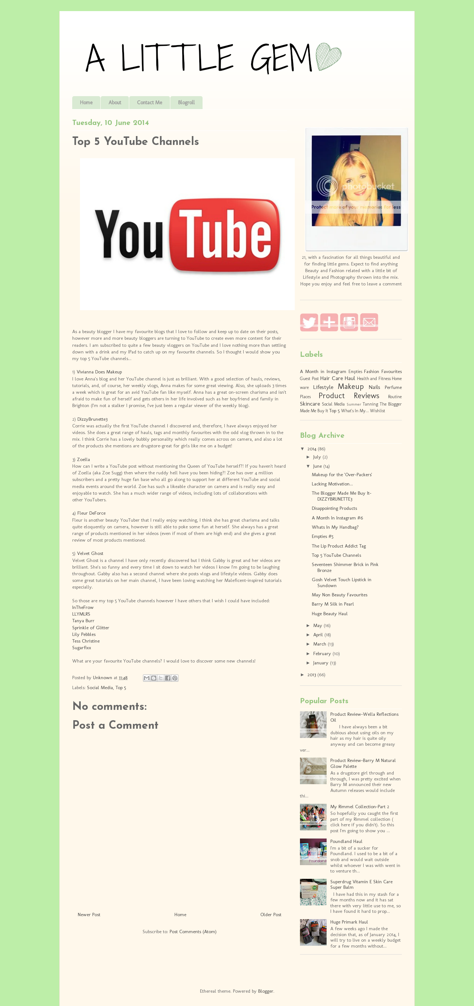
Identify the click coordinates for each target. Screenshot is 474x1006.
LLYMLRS (81, 614)
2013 (312, 674)
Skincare (310, 403)
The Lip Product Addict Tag (339, 546)
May (318, 625)
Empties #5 (322, 536)
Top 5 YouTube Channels (336, 555)
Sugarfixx (81, 647)
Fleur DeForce (91, 513)
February (323, 653)
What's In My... (355, 410)
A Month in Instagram (323, 371)
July (318, 457)
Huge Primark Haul (349, 922)
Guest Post (309, 378)
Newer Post (89, 914)
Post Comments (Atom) (193, 931)
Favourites (391, 371)
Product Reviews (348, 395)
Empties (355, 371)
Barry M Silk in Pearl (333, 604)
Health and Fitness (374, 378)
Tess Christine (86, 641)
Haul (349, 378)
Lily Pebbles (84, 634)
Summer (354, 404)
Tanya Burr (83, 620)
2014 (312, 448)
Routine (395, 396)
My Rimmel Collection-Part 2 (359, 806)
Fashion (371, 371)
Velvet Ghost (90, 553)
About (115, 102)
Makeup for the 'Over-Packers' (342, 474)
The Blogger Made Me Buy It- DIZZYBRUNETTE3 (341, 496)
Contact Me (149, 102)
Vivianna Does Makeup (99, 372)
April (318, 634)
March (320, 644)
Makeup (351, 386)
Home (86, 102)
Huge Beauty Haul (330, 613)
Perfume (393, 387)
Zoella (83, 459)
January (321, 662)
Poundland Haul (346, 841)
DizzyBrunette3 (92, 419)
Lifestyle (323, 386)
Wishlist (377, 410)
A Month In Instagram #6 (337, 518)
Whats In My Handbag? (335, 527)
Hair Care (331, 378)
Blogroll (186, 102)
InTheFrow (83, 607)
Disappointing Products (334, 508)
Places (305, 396)
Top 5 (121, 687)
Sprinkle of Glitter (90, 627)
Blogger (265, 991)
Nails (374, 386)
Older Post (270, 914)
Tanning (370, 404)
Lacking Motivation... (332, 484)
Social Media (100, 687)
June (318, 466)
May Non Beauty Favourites (339, 594)
